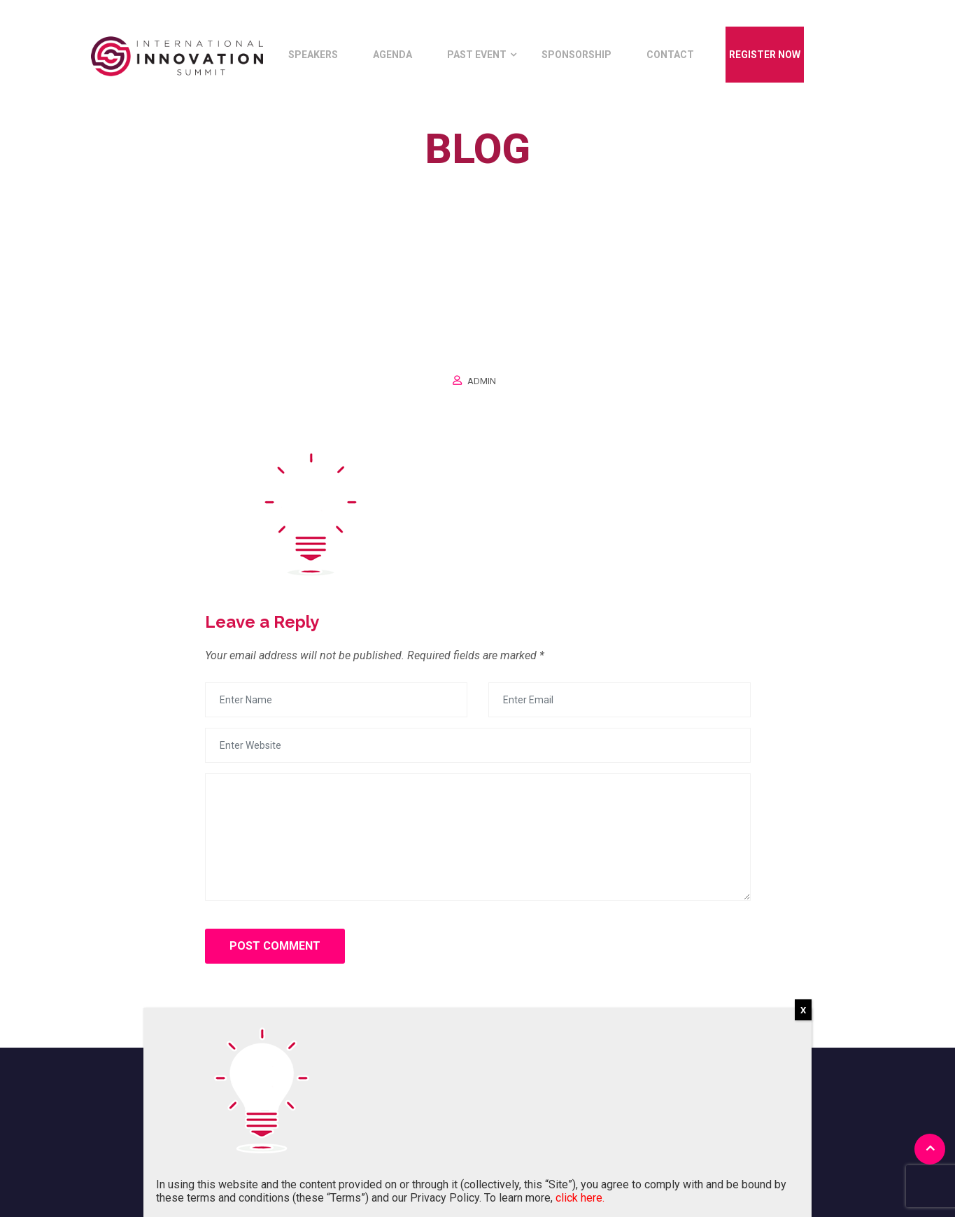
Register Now (764, 54)
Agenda (392, 54)
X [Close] (803, 1010)
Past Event (477, 54)
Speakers (313, 54)
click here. (580, 1197)
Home (442, 181)
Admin (481, 381)
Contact (670, 54)
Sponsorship (576, 54)
